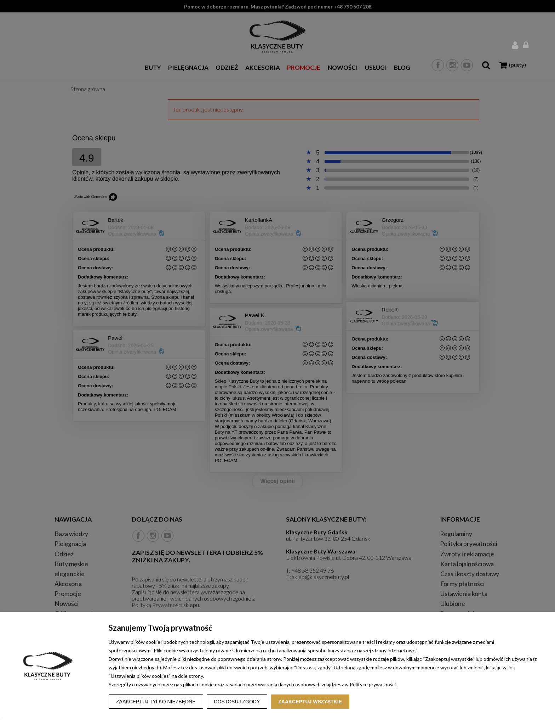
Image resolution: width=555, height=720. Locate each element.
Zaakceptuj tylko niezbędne (156, 701)
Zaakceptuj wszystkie (310, 701)
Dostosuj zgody (237, 701)
